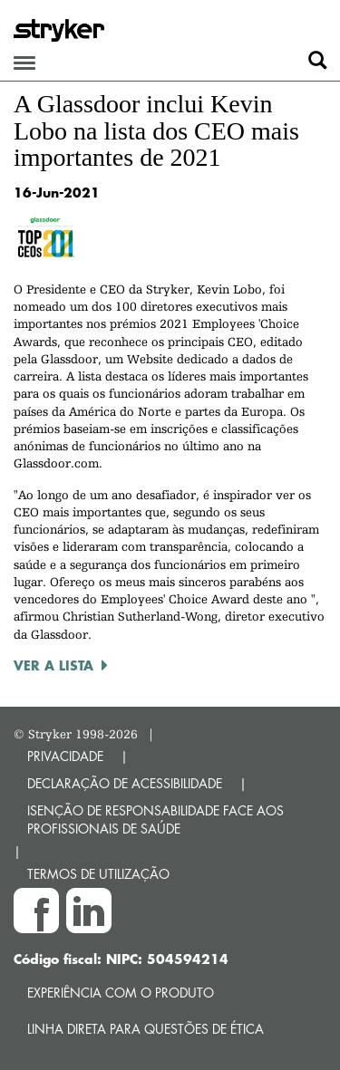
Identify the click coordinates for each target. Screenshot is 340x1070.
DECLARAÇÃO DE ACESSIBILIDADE (124, 783)
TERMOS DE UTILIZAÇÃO (98, 873)
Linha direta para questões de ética (145, 1028)
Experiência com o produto (120, 992)
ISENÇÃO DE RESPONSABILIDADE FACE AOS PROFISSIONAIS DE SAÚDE (155, 819)
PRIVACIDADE (65, 756)
